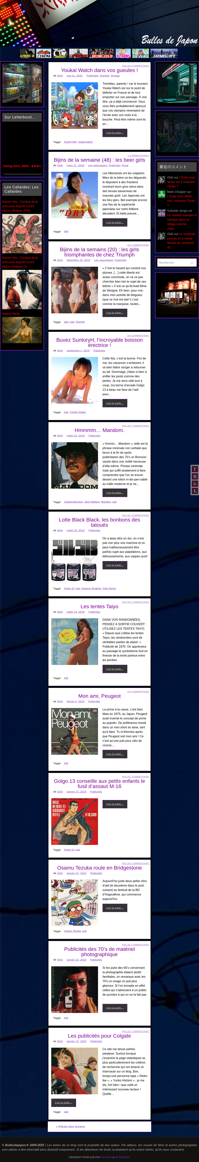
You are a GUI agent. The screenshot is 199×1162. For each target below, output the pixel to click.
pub (72, 321)
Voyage (115, 75)
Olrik (60, 75)
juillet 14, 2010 (76, 611)
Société (104, 75)
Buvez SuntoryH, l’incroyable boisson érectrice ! (99, 342)
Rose (125, 165)
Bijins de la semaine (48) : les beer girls (99, 160)
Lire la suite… (114, 132)
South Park (70, 141)
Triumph (80, 321)
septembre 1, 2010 (78, 350)
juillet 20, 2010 (76, 530)
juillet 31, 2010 (76, 435)
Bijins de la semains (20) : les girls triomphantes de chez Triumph (99, 252)
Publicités (92, 75)
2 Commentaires (138, 155)
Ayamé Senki (11, 313)
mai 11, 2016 (75, 75)
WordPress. (122, 1157)
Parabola (106, 1157)
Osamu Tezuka (72, 931)
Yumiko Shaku (78, 412)
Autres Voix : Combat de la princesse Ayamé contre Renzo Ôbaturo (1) (20, 262)
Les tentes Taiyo (99, 606)
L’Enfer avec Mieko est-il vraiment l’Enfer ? (181, 182)
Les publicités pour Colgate (99, 1036)
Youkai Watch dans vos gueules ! (99, 70)
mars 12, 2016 (75, 165)
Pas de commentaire (135, 66)
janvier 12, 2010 (76, 1041)
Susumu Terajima (91, 588)
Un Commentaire (138, 245)
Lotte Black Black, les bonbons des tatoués (99, 522)
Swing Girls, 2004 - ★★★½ (22, 166)
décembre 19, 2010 (78, 260)
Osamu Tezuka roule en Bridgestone (99, 868)
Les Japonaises (97, 165)
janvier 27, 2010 (76, 791)
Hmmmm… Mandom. (99, 430)
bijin (66, 231)
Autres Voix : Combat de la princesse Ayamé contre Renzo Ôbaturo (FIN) (20, 206)
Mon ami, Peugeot (99, 696)
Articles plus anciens (71, 1126)
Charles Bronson (73, 501)
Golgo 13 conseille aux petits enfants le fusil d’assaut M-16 (99, 783)
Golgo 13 (69, 588)
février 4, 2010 (75, 701)
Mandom (106, 501)
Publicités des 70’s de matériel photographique (99, 951)
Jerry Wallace (92, 501)
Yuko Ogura (109, 588)
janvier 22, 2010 (76, 959)
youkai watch (85, 141)
